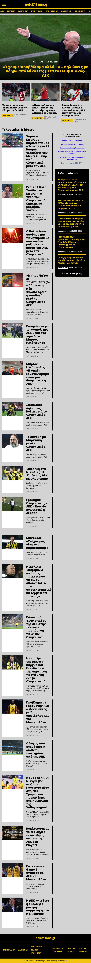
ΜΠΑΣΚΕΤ (11, 11)
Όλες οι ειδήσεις (72, 273)
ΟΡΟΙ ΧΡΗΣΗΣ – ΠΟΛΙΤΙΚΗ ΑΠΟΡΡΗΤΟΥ (37, 950)
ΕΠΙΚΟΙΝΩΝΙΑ (79, 11)
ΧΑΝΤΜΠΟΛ (23, 11)
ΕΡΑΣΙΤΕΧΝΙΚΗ (37, 11)
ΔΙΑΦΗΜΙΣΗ (66, 11)
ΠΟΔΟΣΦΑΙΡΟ (8, 115)
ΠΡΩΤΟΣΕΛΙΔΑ (52, 11)
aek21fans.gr (45, 938)
